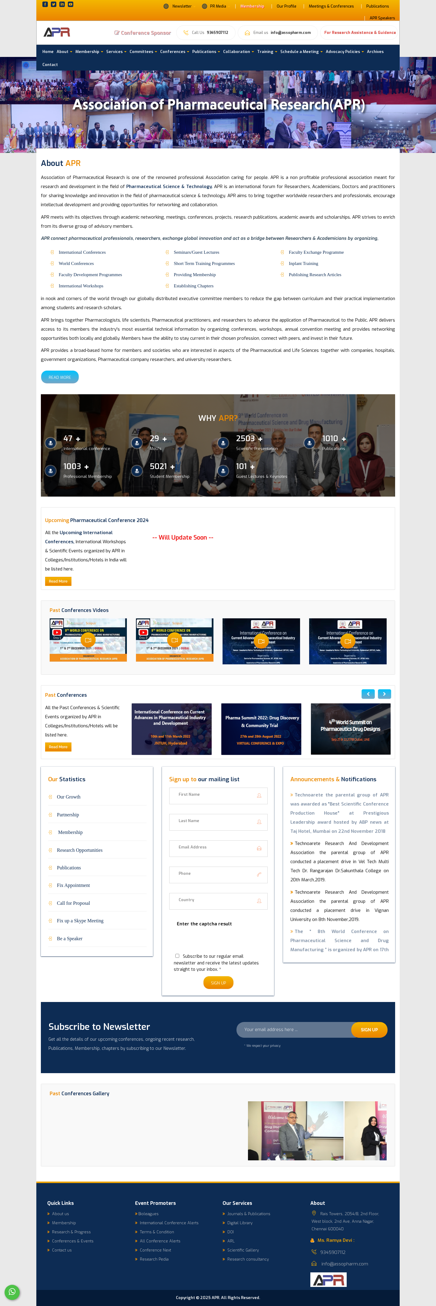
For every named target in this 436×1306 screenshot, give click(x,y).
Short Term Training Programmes (204, 263)
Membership (252, 6)
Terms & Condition (154, 1232)
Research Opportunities (80, 849)
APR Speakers (382, 18)
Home (48, 51)
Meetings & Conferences (331, 6)
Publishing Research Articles (315, 274)
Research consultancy (246, 1259)
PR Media (216, 6)
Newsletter (179, 6)
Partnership (68, 814)
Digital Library (238, 1222)
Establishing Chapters (193, 285)
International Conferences (82, 252)
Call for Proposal (73, 902)
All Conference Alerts (157, 1241)
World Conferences (76, 263)
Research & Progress (69, 1232)
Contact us (59, 1250)
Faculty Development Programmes (90, 274)
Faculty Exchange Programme (316, 252)
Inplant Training (303, 263)
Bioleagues (147, 1213)
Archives (375, 51)
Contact (50, 64)
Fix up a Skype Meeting (80, 920)
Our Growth (69, 796)
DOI (228, 1232)
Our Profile (286, 6)
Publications (377, 6)
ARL (229, 1241)
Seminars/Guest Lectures (196, 252)
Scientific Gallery (241, 1250)
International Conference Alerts (167, 1222)
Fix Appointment (73, 884)
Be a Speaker (69, 938)
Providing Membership (195, 274)
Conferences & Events (70, 1241)
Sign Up (218, 983)
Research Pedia (152, 1259)
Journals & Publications (246, 1213)
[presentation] (215, 943)
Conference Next (153, 1250)
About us (58, 1213)
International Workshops (81, 285)
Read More (60, 377)
